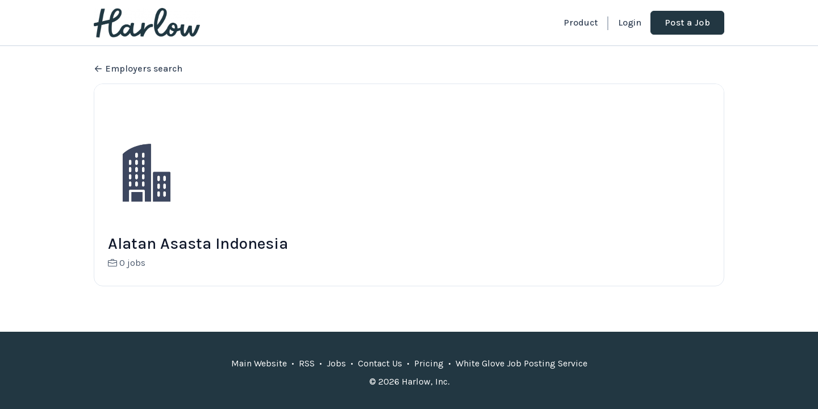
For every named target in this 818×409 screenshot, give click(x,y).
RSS (307, 363)
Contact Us (380, 363)
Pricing (429, 363)
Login (629, 22)
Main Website (259, 363)
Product (581, 22)
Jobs (336, 363)
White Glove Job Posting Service (521, 363)
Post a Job (687, 22)
